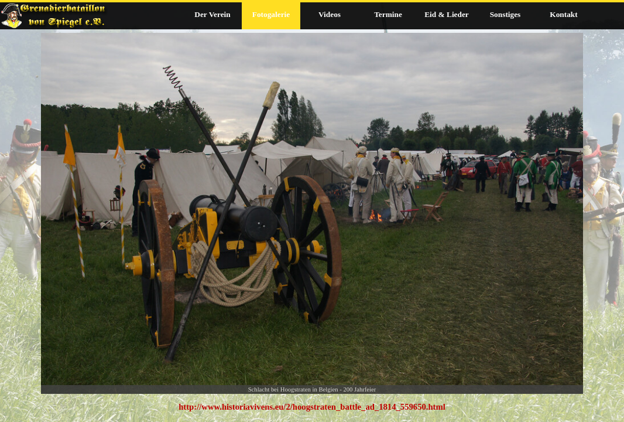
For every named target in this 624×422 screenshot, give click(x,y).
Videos (329, 14)
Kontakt (563, 14)
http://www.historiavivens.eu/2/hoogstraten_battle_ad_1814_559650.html (312, 406)
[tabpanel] (312, 406)
